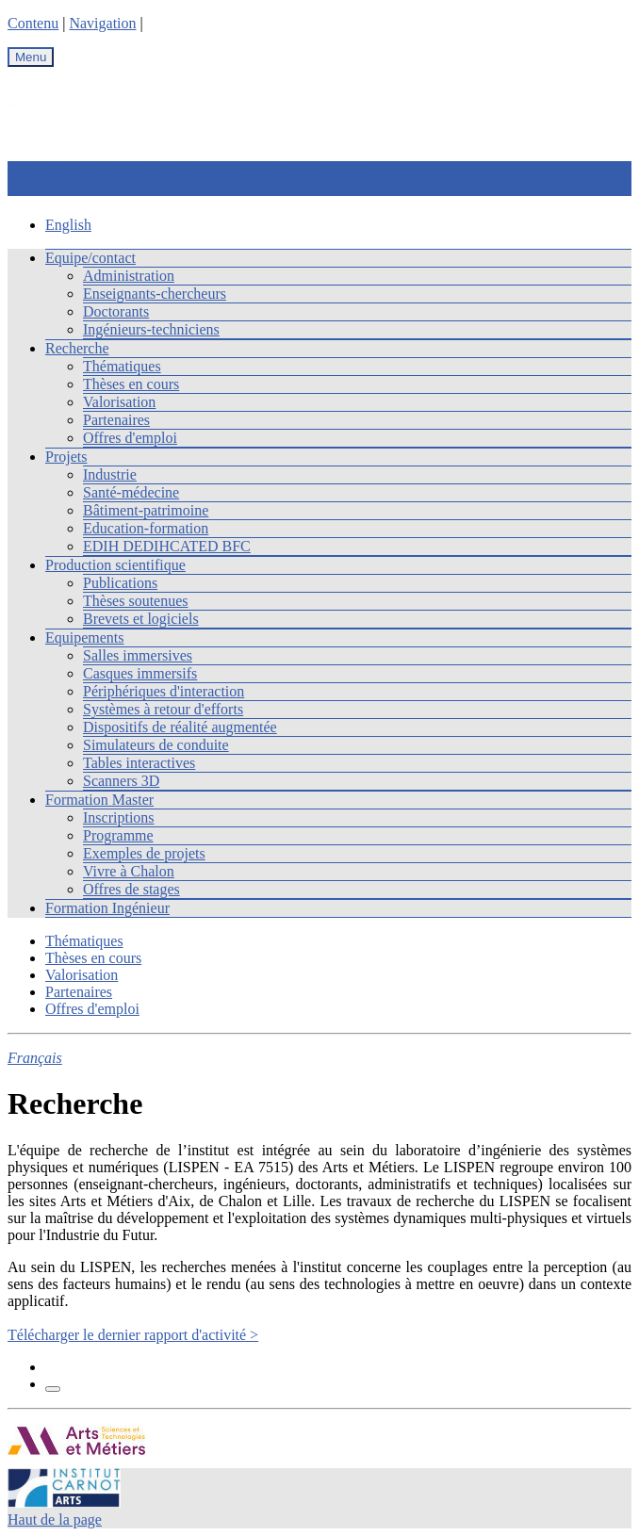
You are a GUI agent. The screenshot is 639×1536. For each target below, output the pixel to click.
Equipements (84, 637)
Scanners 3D (121, 781)
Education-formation (145, 528)
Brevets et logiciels (141, 619)
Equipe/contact (90, 258)
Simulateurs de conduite (156, 745)
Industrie (110, 474)
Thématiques (122, 366)
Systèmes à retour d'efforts (163, 709)
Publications (120, 583)
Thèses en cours (131, 384)
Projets (66, 457)
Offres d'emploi (130, 438)
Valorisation (119, 402)
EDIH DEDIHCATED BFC (167, 546)
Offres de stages (131, 889)
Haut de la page (55, 1519)
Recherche (77, 348)
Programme (118, 835)
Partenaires (116, 420)
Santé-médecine (131, 492)
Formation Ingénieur (107, 908)
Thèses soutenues (135, 601)
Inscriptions (119, 817)
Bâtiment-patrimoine (145, 510)
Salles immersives (137, 655)
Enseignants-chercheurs (154, 294)
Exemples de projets (144, 853)
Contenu (33, 23)
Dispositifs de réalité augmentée (180, 727)
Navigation (102, 23)
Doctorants (116, 311)
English (68, 225)
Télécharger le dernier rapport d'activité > (133, 1335)
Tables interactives (139, 763)
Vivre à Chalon (128, 871)
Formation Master (99, 800)
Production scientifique (115, 565)
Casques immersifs (140, 673)
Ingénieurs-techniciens (151, 329)
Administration (128, 276)
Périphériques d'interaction (163, 691)
